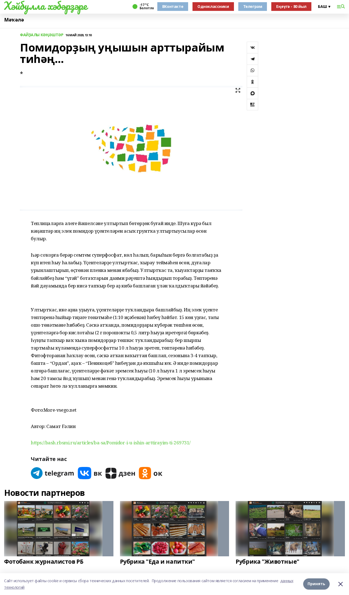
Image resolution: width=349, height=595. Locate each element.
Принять (316, 584)
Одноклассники (213, 6)
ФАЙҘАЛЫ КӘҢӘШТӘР (41, 35)
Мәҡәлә (14, 20)
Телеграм (252, 6)
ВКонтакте (172, 6)
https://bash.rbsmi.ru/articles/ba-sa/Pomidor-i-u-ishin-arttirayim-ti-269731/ (111, 442)
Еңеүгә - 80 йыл (291, 6)
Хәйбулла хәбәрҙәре (45, 5)
